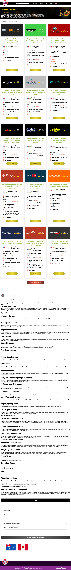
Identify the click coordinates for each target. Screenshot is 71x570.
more (2, 304)
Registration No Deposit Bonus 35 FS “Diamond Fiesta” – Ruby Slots (12, 140)
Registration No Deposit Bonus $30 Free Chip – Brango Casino (12, 41)
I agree (63, 567)
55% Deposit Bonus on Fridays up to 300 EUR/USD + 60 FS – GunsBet (35, 243)
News (51, 3)
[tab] (35, 506)
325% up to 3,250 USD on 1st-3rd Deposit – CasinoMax (35, 186)
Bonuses (42, 3)
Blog (47, 3)
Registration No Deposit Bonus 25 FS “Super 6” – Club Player (59, 140)
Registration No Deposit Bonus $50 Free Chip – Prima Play (35, 92)
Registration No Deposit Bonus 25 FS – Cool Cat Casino (35, 140)
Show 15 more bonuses (35, 282)
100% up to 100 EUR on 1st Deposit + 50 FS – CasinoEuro (12, 242)
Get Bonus (12, 70)
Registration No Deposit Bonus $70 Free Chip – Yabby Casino (12, 92)
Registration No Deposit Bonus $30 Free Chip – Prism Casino (35, 41)
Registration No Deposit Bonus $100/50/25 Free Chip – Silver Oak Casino (59, 41)
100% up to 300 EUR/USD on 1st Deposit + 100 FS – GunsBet (12, 186)
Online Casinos (35, 3)
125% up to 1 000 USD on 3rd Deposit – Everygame (59, 242)
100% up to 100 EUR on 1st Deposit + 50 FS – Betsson (59, 185)
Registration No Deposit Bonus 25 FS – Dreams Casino (59, 92)
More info (58, 567)
